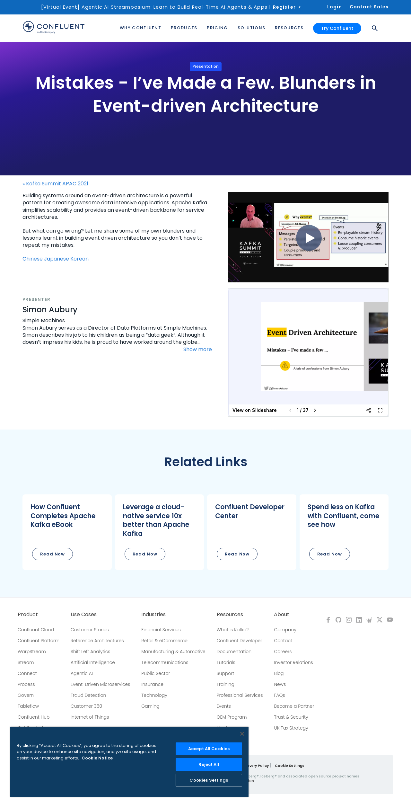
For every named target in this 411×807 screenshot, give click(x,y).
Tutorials (226, 662)
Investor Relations (293, 662)
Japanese (56, 258)
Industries (153, 614)
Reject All (208, 764)
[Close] (242, 734)
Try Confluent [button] (337, 28)
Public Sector (155, 673)
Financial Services (161, 629)
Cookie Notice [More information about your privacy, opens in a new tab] (97, 758)
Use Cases (84, 614)
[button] (67, 532)
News (280, 684)
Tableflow (28, 706)
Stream (26, 662)
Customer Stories (90, 629)
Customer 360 (86, 706)
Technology (154, 695)
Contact (283, 640)
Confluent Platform (38, 640)
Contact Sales (369, 7)
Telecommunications (164, 662)
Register (284, 7)
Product (28, 614)
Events (224, 706)
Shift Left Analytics (90, 651)
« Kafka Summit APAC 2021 (55, 183)
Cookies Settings (208, 780)
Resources (230, 614)
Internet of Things (90, 717)
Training (225, 684)
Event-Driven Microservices (100, 684)
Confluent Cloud (36, 629)
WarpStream (32, 651)
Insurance (152, 684)
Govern (26, 695)
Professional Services (240, 695)
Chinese (32, 258)
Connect (27, 673)
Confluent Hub (33, 717)
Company (285, 629)
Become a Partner (294, 706)
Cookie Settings (289, 765)
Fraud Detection (88, 695)
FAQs (279, 695)
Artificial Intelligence (93, 662)
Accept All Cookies (209, 749)
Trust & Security (291, 717)
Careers (283, 651)
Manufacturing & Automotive (173, 651)
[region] (129, 762)
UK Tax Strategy (291, 728)
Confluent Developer (239, 640)
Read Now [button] (52, 554)
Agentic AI (82, 673)
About (281, 614)
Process (26, 684)
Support (225, 673)
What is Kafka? (233, 629)
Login (334, 7)
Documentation (234, 651)
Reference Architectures (97, 640)
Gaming (150, 706)
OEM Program (232, 717)
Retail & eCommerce (164, 640)
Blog (279, 673)
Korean (79, 258)
